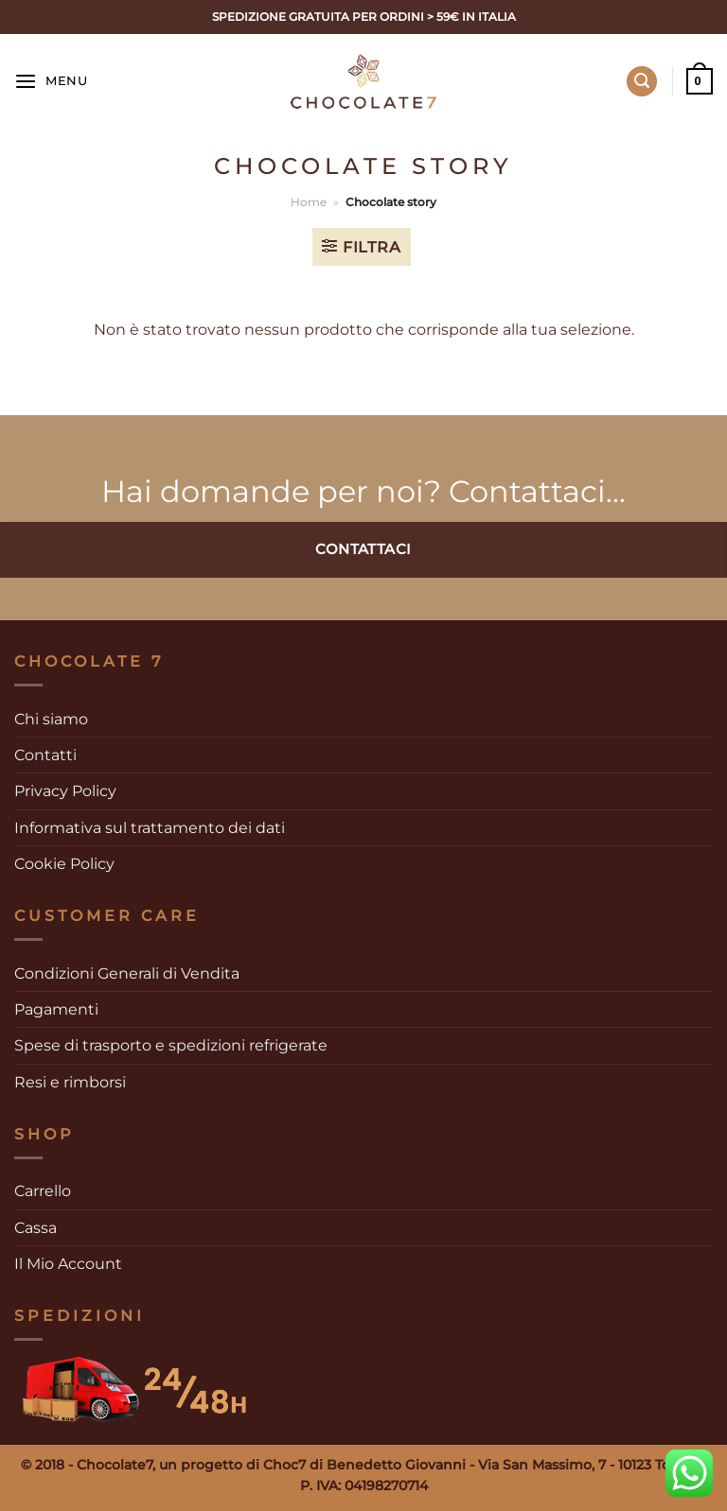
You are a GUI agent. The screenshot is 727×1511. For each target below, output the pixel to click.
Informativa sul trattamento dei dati (149, 828)
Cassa (35, 1228)
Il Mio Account (68, 1264)
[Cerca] (642, 81)
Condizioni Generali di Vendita (126, 973)
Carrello (42, 1191)
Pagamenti (56, 1009)
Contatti (45, 755)
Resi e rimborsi (70, 1082)
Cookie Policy (64, 864)
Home (309, 202)
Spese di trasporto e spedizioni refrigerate (171, 1045)
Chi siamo (51, 719)
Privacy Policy (65, 791)
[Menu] (51, 82)
